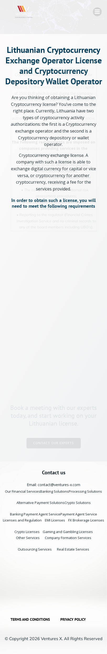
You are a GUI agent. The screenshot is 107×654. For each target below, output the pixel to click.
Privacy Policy (73, 619)
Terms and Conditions (30, 619)
